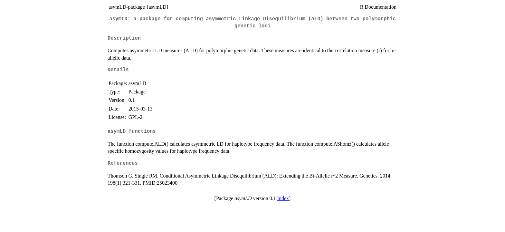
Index (283, 198)
